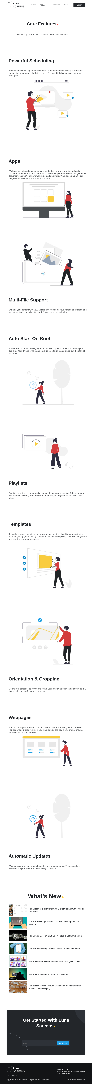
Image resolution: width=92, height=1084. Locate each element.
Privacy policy (45, 1080)
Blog (8, 1076)
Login (79, 5)
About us (14, 1076)
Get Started (63, 1043)
